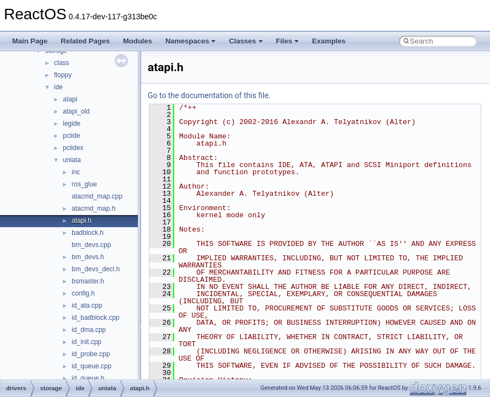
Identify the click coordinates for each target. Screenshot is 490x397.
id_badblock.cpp (96, 317)
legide (71, 123)
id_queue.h (88, 378)
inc (76, 172)
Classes (245, 41)
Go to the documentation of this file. (209, 95)
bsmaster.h (88, 281)
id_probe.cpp (91, 354)
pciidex (73, 148)
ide (58, 87)
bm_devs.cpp (91, 245)
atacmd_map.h (93, 208)
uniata (72, 160)
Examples (329, 41)
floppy (63, 75)
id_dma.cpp (89, 330)
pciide (71, 136)
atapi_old (76, 111)
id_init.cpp (86, 342)
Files (287, 41)
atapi (70, 99)
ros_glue (84, 184)
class (61, 63)
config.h (83, 293)
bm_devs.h (88, 257)
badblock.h (88, 233)
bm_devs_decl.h (96, 269)
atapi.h (81, 220)
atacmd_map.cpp (97, 196)
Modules (137, 41)
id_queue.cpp (91, 366)
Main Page (29, 41)
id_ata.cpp (87, 305)
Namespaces (190, 41)
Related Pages (85, 41)
